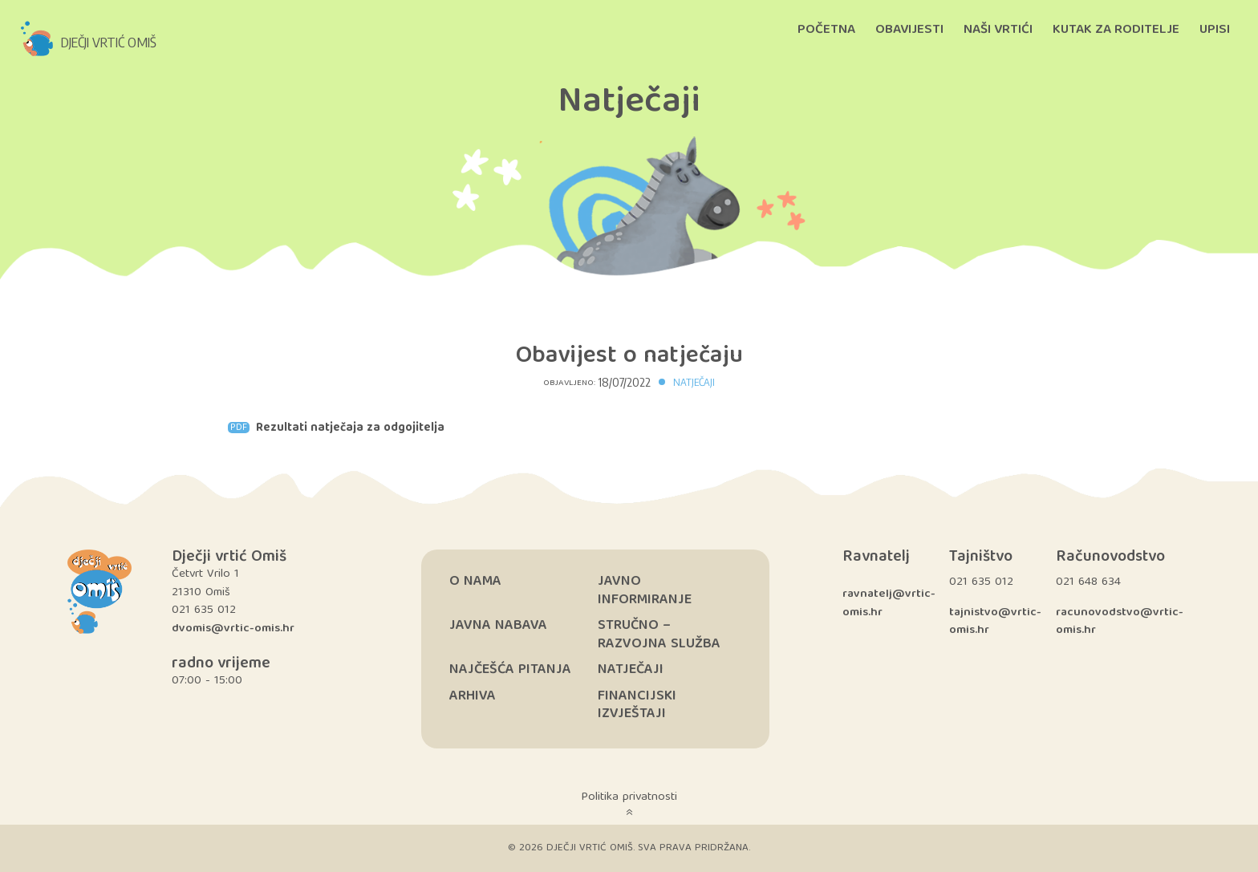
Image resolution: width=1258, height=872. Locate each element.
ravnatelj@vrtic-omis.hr (888, 603)
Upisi (1214, 30)
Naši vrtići (998, 30)
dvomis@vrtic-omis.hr (233, 629)
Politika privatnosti (629, 797)
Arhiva (472, 696)
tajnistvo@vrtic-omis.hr (995, 622)
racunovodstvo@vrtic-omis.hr (1119, 622)
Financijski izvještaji (637, 706)
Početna (826, 30)
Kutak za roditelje (1116, 30)
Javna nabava (498, 626)
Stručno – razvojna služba (659, 635)
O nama (475, 582)
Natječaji (694, 381)
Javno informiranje (645, 591)
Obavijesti (909, 30)
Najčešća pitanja (510, 670)
